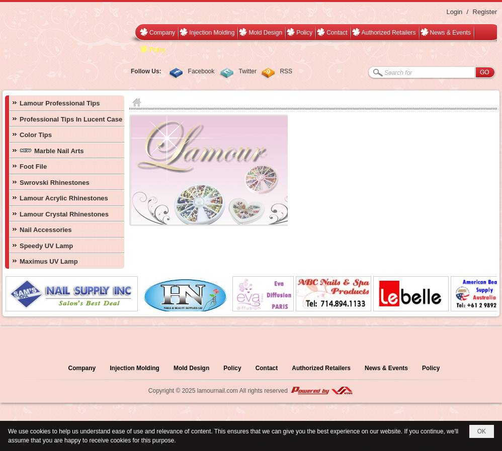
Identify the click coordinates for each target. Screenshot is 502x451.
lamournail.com (217, 390)
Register (485, 12)
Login (454, 12)
